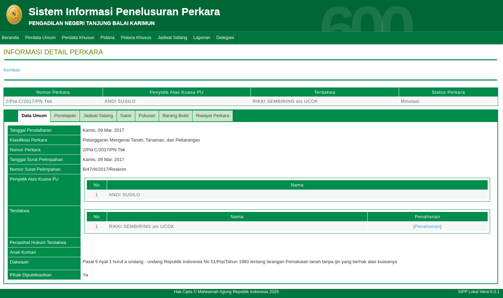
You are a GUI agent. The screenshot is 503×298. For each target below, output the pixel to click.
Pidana (107, 37)
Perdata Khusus (78, 37)
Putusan (147, 115)
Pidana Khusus (136, 37)
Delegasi (225, 37)
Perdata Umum (40, 37)
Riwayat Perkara (212, 115)
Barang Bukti (175, 115)
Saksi (126, 115)
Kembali (11, 69)
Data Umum (34, 115)
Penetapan (65, 115)
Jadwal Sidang (172, 37)
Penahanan (427, 226)
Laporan (202, 37)
